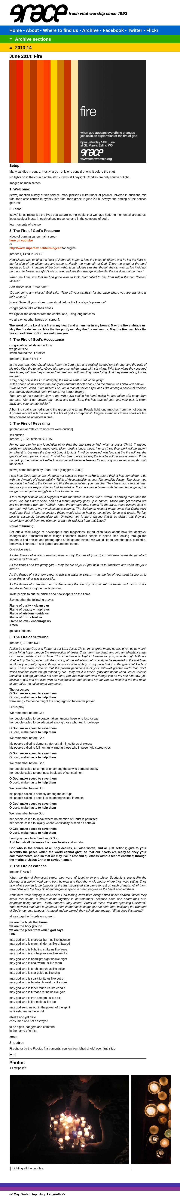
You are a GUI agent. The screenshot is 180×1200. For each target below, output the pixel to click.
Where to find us (60, 30)
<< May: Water (19, 1194)
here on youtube (21, 240)
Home (15, 30)
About (32, 30)
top (34, 1194)
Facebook (113, 30)
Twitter (135, 30)
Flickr (152, 30)
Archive (90, 30)
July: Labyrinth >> (52, 1194)
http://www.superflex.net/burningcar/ (35, 248)
